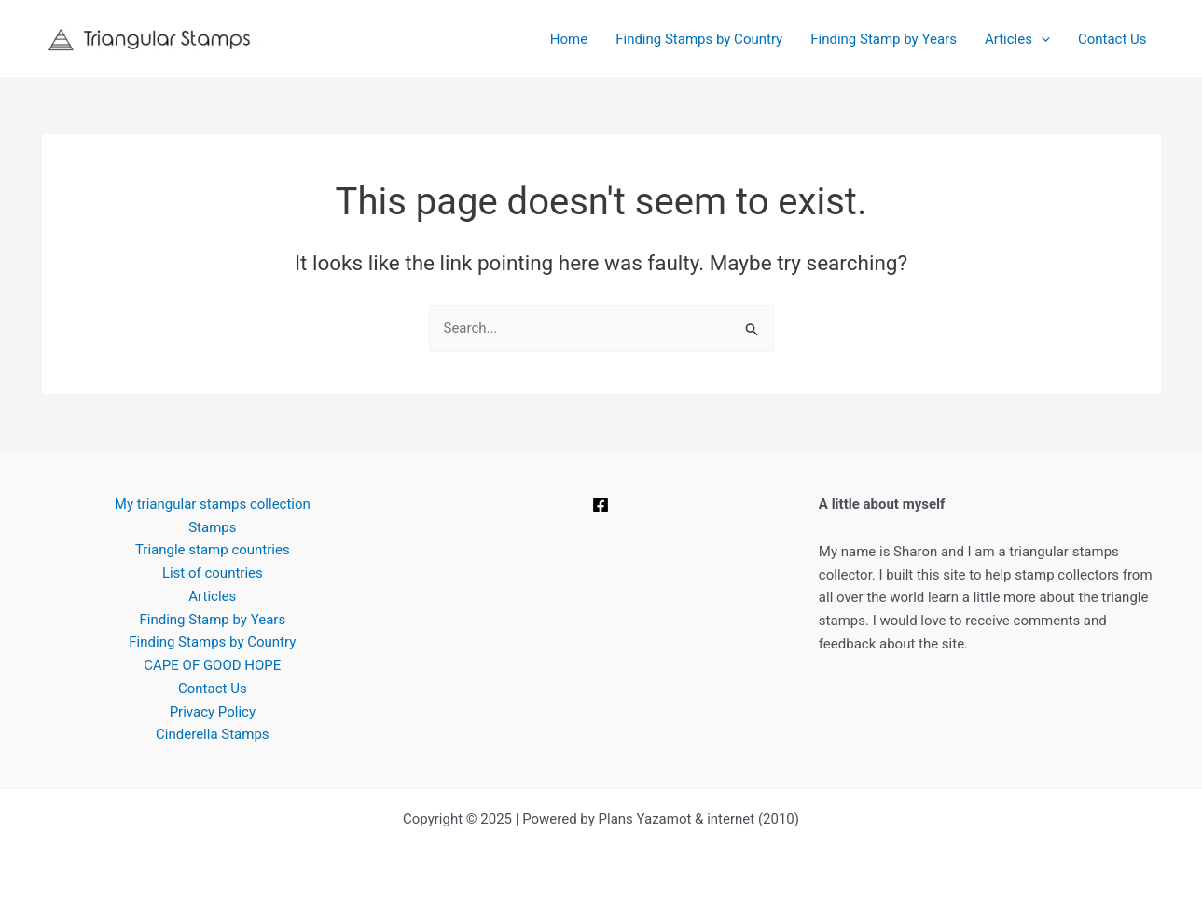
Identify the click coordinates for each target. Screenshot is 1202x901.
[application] (1041, 39)
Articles (1017, 39)
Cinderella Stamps (212, 734)
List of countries (212, 573)
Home (568, 39)
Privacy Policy (213, 711)
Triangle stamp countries (212, 549)
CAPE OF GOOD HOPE (212, 665)
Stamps (212, 527)
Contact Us (1112, 39)
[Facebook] (600, 505)
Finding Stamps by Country (698, 39)
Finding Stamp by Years (883, 39)
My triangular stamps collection (213, 504)
